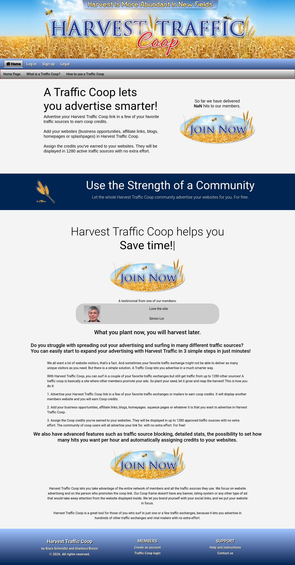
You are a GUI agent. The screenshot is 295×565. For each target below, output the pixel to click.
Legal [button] (65, 64)
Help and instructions (225, 547)
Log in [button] (31, 64)
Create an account (147, 547)
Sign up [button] (48, 64)
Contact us (225, 553)
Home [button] (13, 64)
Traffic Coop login (147, 553)
